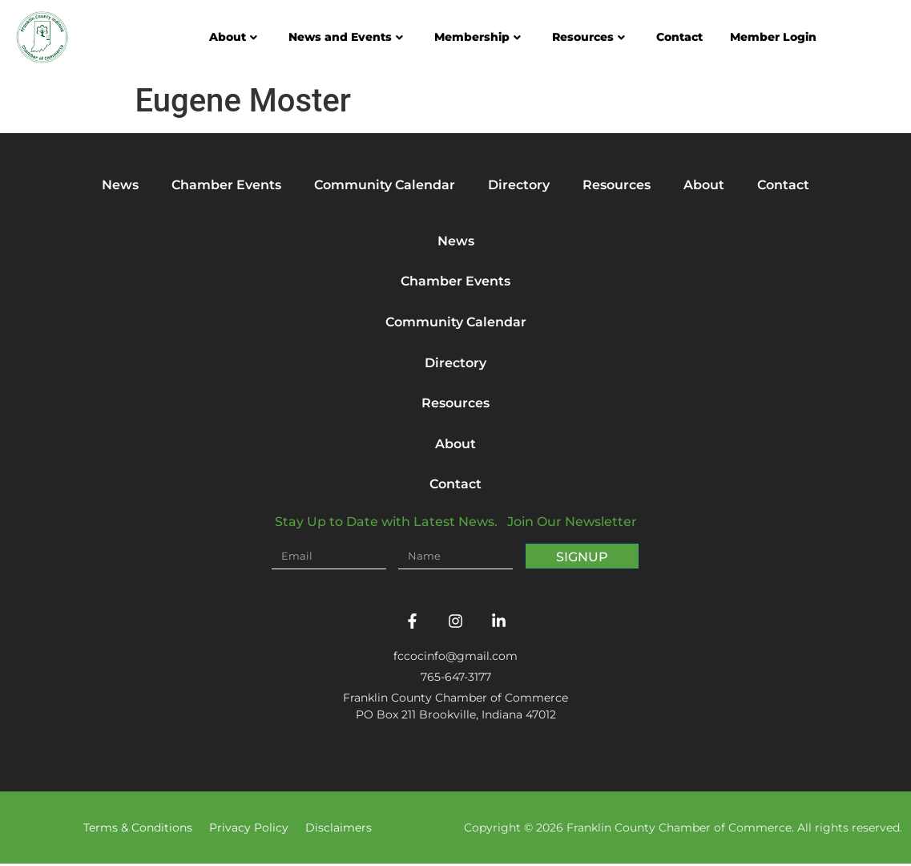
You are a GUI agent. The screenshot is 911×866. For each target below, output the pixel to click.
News (120, 184)
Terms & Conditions (137, 830)
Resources (588, 37)
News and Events (345, 37)
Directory (519, 184)
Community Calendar (384, 184)
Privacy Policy (248, 830)
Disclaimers (338, 830)
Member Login (773, 37)
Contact (679, 37)
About (233, 37)
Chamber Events (226, 184)
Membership (477, 37)
